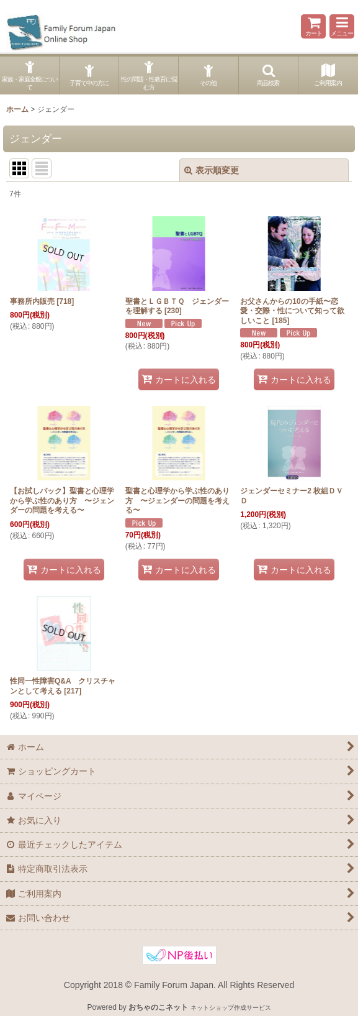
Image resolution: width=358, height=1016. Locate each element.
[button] (341, 26)
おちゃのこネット (158, 1007)
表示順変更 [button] (211, 170)
